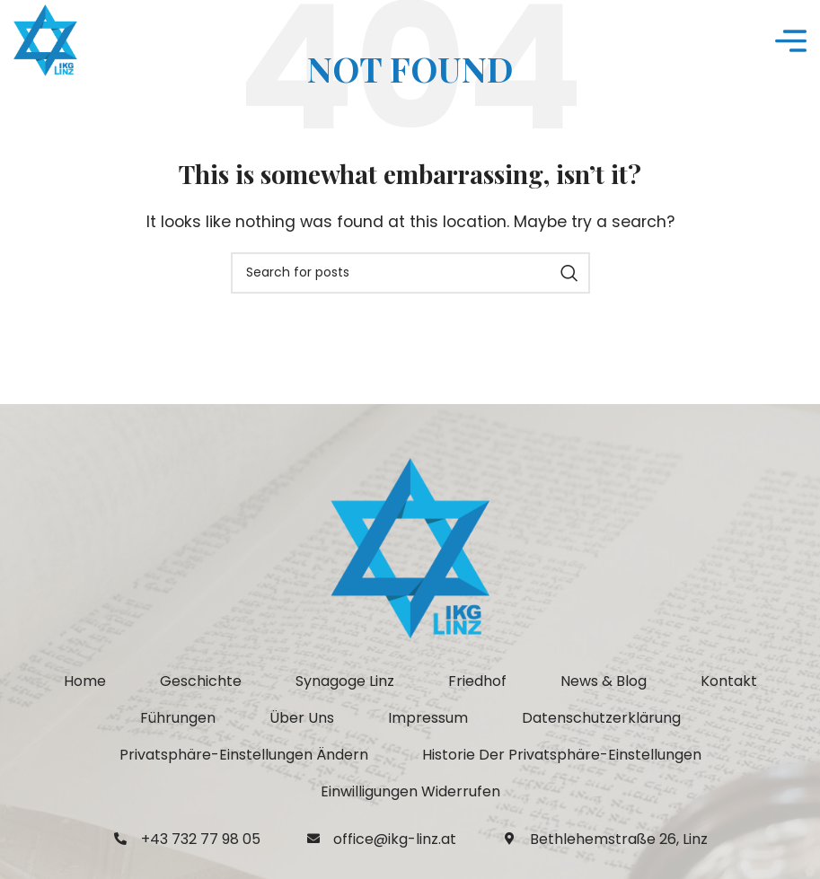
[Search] (410, 273)
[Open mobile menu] (791, 40)
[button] (243, 755)
